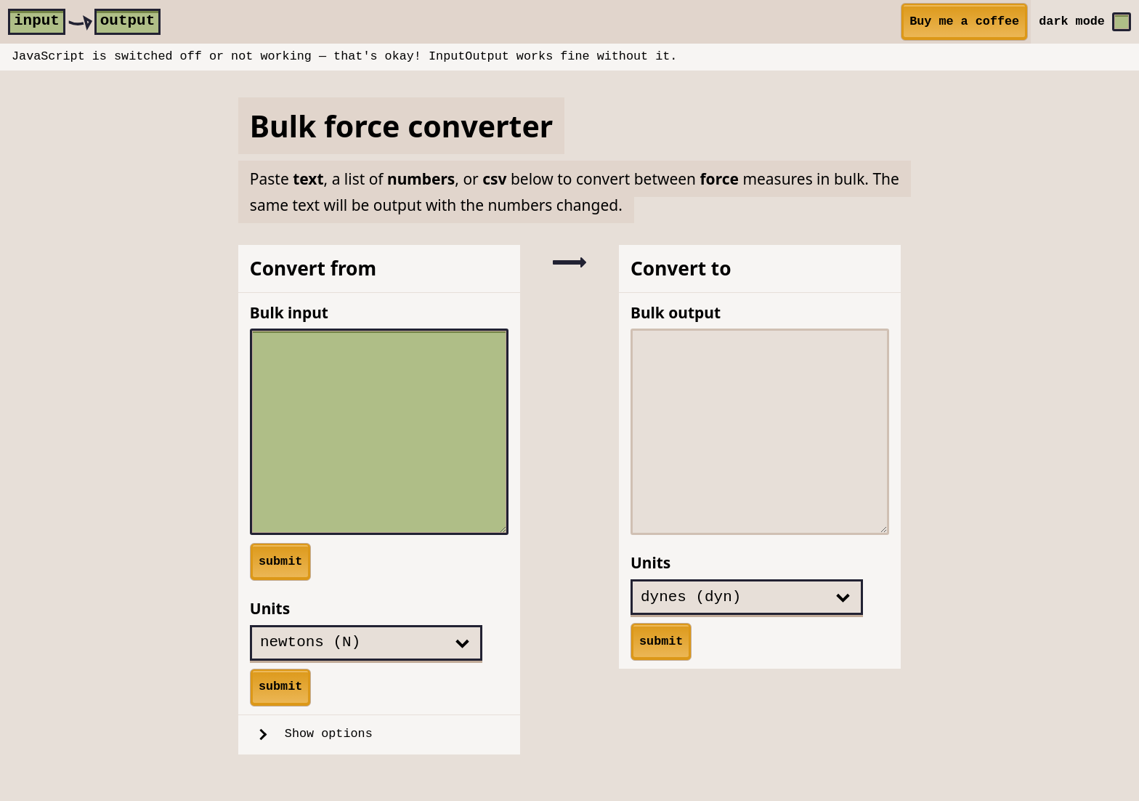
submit (280, 561)
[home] (84, 22)
